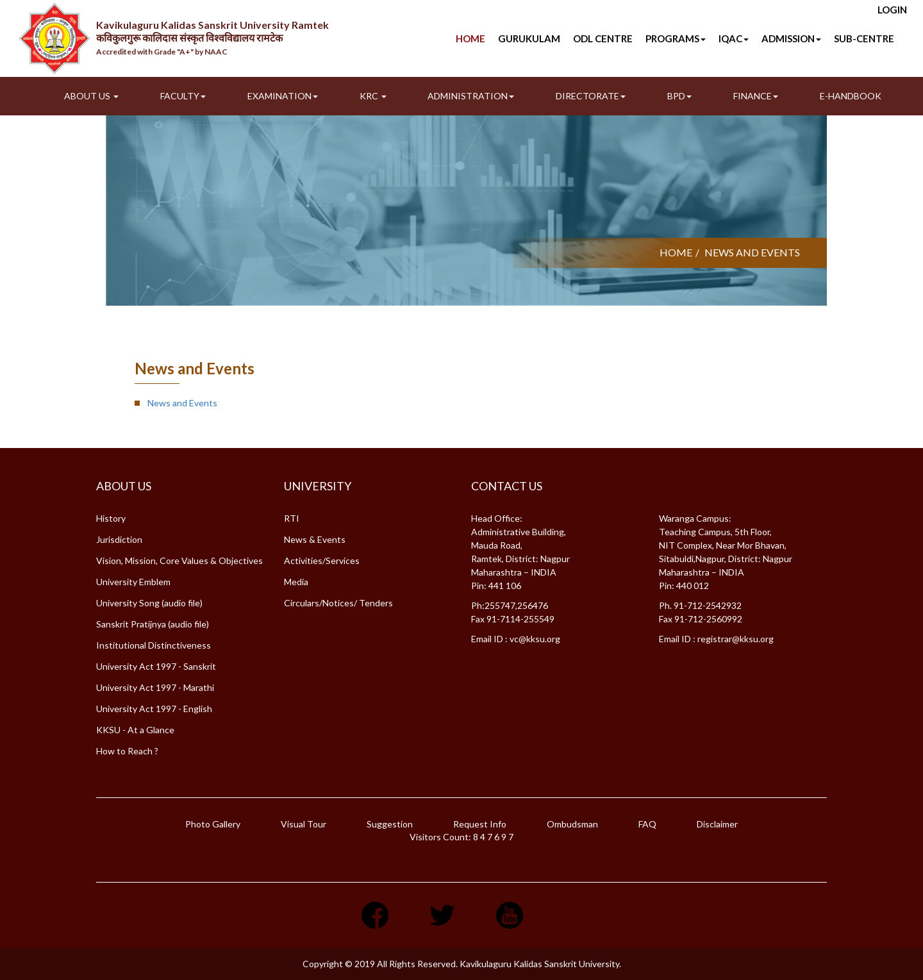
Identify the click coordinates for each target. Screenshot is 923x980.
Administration (471, 95)
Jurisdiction (119, 539)
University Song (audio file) (149, 602)
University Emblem (133, 581)
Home (470, 38)
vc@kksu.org (535, 638)
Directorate (591, 95)
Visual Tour (303, 823)
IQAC (734, 38)
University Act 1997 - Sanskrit (156, 666)
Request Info (479, 823)
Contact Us (506, 486)
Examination (282, 95)
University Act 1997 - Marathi (155, 687)
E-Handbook (850, 95)
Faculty (183, 95)
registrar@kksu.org (735, 638)
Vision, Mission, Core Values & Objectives (179, 560)
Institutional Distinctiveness (153, 645)
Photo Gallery (212, 823)
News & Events (314, 539)
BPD (679, 95)
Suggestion (390, 823)
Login (892, 9)
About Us (91, 95)
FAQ (647, 823)
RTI (291, 518)
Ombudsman (572, 823)
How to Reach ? (127, 750)
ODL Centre (603, 38)
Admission (791, 38)
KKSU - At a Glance (135, 729)
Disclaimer (717, 823)
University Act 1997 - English (154, 708)
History (111, 518)
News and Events (182, 402)
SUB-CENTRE (864, 38)
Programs (675, 38)
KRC (373, 95)
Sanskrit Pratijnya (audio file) (152, 624)
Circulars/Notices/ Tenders (338, 602)
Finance (755, 95)
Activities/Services (322, 560)
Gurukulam (529, 38)
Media (296, 581)
